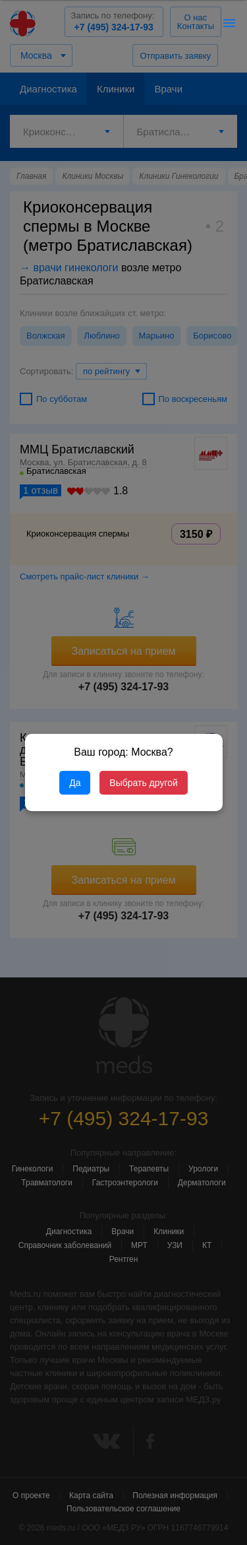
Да (74, 782)
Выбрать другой (143, 782)
